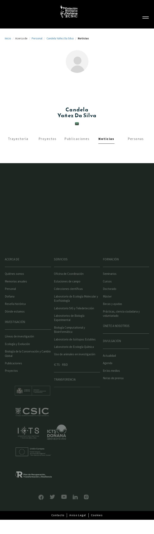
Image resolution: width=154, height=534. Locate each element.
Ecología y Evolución (17, 350)
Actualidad (109, 362)
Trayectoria (18, 139)
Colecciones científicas (68, 295)
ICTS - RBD (61, 371)
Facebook (34, 497)
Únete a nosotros (116, 332)
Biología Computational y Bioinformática (69, 336)
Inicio (8, 38)
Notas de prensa (113, 384)
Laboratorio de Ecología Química (74, 353)
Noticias (106, 139)
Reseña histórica (15, 310)
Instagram (80, 497)
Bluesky (46, 497)
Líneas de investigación (19, 343)
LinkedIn (68, 497)
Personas (136, 139)
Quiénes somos (14, 280)
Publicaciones (77, 139)
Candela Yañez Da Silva (60, 38)
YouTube (57, 497)
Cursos (107, 288)
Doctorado (109, 295)
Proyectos (48, 139)
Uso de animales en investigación (74, 361)
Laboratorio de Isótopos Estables (75, 346)
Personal (37, 38)
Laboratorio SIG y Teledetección (74, 314)
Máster (107, 303)
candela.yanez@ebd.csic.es (77, 123)
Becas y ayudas (112, 310)
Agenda (107, 369)
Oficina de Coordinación (69, 280)
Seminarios (110, 280)
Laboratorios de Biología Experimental (69, 324)
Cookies (97, 515)
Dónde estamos (15, 318)
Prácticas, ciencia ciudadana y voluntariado (121, 320)
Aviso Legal (77, 515)
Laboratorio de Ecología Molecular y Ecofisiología (76, 305)
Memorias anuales (16, 288)
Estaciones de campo (67, 288)
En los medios (111, 377)
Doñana (9, 303)
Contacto (57, 515)
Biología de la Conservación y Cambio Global (28, 360)
